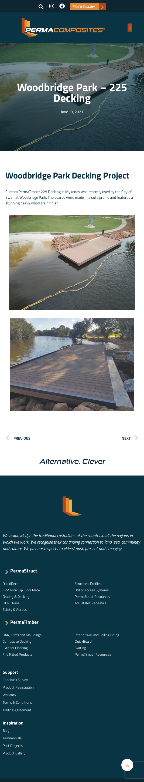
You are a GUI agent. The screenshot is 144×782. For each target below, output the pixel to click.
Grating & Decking (16, 596)
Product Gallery (14, 753)
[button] (41, 6)
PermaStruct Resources (92, 596)
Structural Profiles (88, 583)
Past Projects (13, 745)
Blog (6, 730)
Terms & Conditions (17, 702)
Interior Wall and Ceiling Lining (97, 635)
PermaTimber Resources (93, 654)
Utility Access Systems (92, 590)
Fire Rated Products (17, 654)
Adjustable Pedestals (90, 603)
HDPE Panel (11, 603)
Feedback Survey (15, 679)
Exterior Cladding (15, 647)
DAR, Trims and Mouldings (22, 635)
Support (10, 672)
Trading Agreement (17, 710)
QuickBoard (83, 641)
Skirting (80, 647)
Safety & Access (15, 609)
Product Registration (18, 687)
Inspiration (13, 723)
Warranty (9, 694)
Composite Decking (17, 641)
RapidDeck (10, 583)
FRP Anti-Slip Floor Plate (21, 590)
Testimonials (12, 738)
